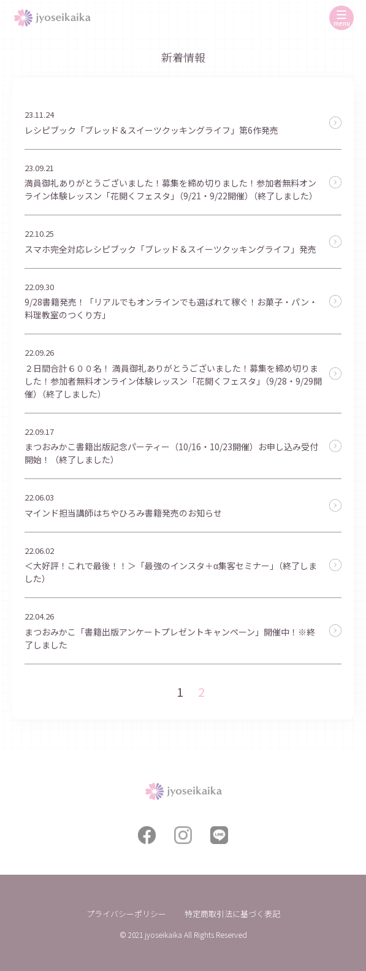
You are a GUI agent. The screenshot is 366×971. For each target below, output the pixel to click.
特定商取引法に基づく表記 (232, 913)
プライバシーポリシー (126, 913)
